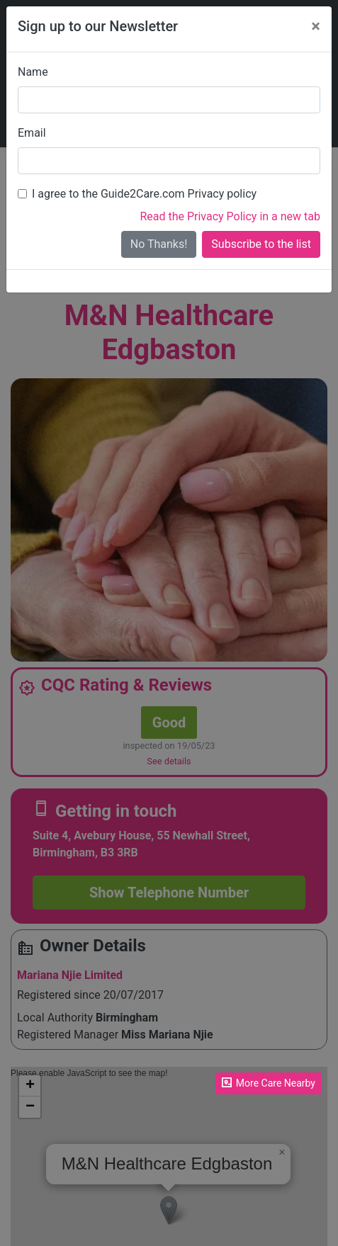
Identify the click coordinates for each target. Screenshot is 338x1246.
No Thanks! (159, 244)
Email (32, 133)
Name (33, 72)
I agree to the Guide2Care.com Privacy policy (144, 193)
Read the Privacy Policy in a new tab (230, 216)
